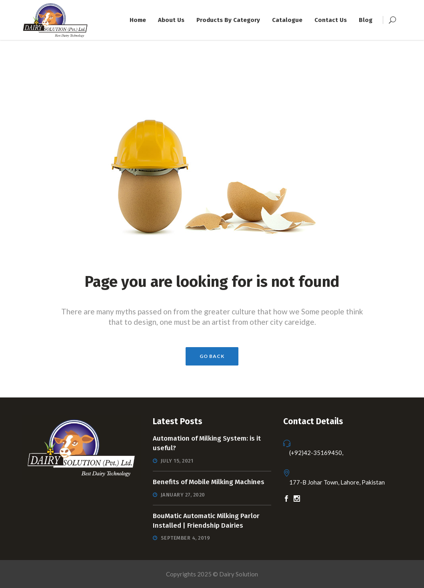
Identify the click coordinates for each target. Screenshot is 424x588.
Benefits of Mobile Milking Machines (208, 482)
